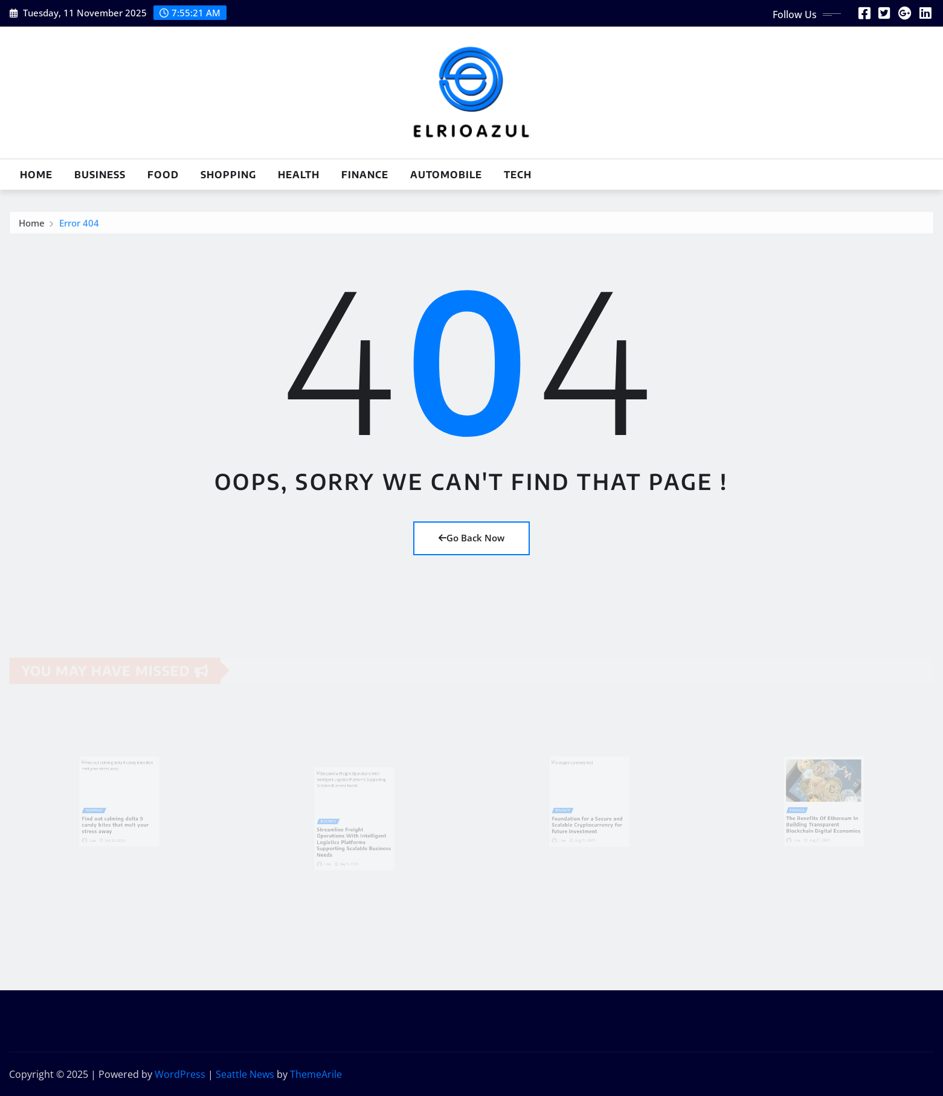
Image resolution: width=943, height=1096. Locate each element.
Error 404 (79, 225)
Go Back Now (471, 538)
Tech (518, 175)
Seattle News (245, 1074)
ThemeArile (316, 1074)
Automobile (446, 175)
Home (36, 175)
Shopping (228, 175)
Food (163, 175)
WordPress (180, 1074)
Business (100, 175)
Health (299, 175)
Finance (364, 175)
